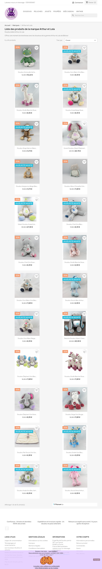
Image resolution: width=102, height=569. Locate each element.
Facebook (7, 528)
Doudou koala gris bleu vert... (27, 490)
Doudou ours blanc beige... (27, 338)
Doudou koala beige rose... (75, 110)
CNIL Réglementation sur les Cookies (46, 568)
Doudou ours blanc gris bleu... (75, 72)
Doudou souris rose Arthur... (75, 490)
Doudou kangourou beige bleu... (27, 186)
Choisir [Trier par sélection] (81, 40)
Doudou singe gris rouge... (75, 414)
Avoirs (78, 548)
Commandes (80, 546)
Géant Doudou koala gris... (27, 224)
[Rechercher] (84, 15)
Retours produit (81, 543)
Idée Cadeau (68, 11)
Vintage (79, 11)
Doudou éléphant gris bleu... (27, 376)
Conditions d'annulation (37, 548)
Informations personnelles (85, 540)
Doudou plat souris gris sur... (27, 452)
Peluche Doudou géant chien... (75, 338)
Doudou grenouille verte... (27, 72)
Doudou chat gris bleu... (75, 224)
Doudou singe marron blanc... (27, 148)
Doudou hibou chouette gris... (74, 186)
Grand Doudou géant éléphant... (75, 148)
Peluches (38, 11)
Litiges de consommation (13, 540)
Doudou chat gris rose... (27, 262)
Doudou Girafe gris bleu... (75, 452)
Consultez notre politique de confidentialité (46, 566)
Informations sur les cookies (38, 540)
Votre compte (82, 537)
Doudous (27, 11)
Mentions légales (34, 546)
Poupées (57, 11)
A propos (32, 543)
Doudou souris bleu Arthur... (75, 300)
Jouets (48, 11)
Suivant (60, 504)
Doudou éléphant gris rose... (27, 414)
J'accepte (97, 559)
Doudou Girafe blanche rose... (27, 110)
